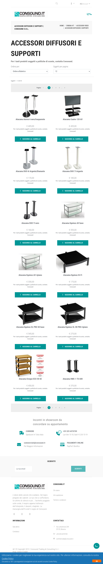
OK (97, 561)
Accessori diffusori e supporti (77, 28)
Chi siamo (56, 490)
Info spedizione (58, 495)
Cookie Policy (7, 558)
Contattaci (16, 531)
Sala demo (16, 526)
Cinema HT (70, 25)
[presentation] (52, 468)
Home (62, 25)
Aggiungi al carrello (30, 139)
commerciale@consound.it (64, 539)
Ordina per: (15, 66)
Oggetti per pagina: (61, 66)
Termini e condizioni (59, 500)
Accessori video (82, 25)
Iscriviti (78, 468)
